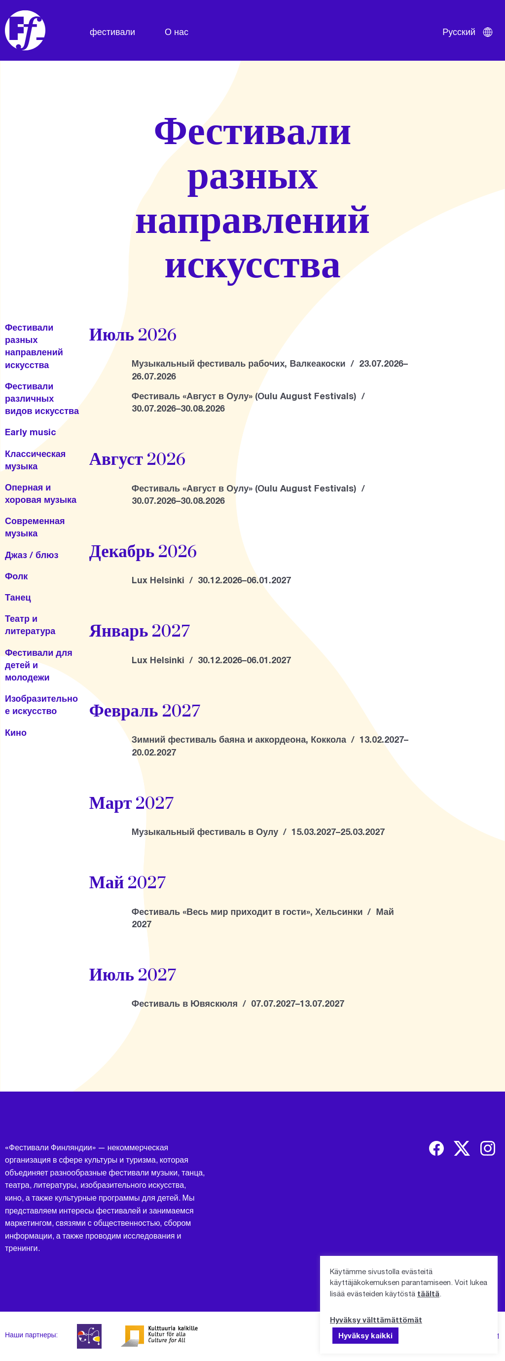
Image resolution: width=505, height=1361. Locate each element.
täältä (428, 1293)
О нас (176, 31)
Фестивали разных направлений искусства (34, 346)
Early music (30, 431)
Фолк (16, 575)
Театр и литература (30, 624)
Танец (18, 597)
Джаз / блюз (31, 554)
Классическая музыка (35, 459)
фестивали (112, 31)
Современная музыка (35, 526)
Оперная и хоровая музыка (40, 493)
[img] (436, 1148)
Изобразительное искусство (41, 704)
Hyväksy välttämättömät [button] (376, 1319)
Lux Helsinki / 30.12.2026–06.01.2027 (211, 579)
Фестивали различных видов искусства (42, 398)
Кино (16, 732)
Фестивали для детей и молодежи (38, 664)
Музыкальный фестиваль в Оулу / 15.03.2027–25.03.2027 (258, 831)
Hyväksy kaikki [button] (365, 1335)
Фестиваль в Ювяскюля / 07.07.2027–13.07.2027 (238, 1003)
